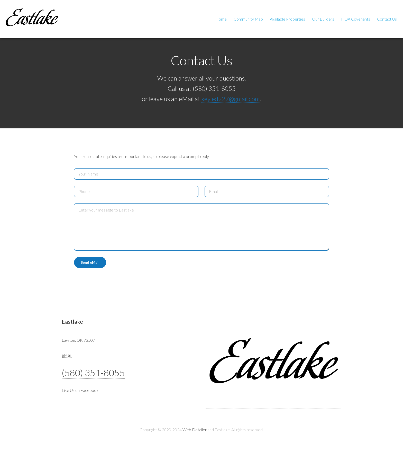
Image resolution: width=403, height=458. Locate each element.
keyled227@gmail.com (231, 98)
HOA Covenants (355, 18)
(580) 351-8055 (93, 372)
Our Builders (323, 18)
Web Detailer (194, 429)
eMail (66, 355)
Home (221, 18)
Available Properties (287, 18)
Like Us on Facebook (80, 390)
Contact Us (387, 18)
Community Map (248, 18)
